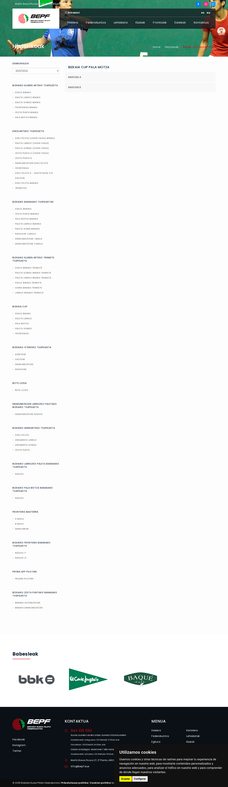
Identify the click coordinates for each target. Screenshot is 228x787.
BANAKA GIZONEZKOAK (27, 602)
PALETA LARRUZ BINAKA (27, 97)
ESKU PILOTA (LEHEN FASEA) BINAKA (35, 138)
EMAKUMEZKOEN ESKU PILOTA (31, 163)
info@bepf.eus (80, 766)
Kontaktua (201, 22)
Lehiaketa (121, 22)
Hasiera (72, 22)
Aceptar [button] (125, 778)
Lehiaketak (193, 736)
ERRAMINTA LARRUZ (26, 440)
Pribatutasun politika (74, 782)
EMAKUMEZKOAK (24, 364)
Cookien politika (100, 782)
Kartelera (192, 730)
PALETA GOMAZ (23, 328)
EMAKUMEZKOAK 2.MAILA (29, 243)
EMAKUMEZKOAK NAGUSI (29, 414)
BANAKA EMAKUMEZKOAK (29, 607)
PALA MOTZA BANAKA (26, 218)
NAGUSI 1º (20, 552)
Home (156, 47)
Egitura (155, 742)
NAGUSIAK (21, 369)
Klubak (140, 22)
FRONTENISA (22, 168)
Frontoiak (160, 22)
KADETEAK (20, 354)
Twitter (16, 751)
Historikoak (171, 47)
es (202, 12)
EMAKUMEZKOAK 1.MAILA (28, 238)
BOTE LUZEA (21, 390)
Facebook (18, 739)
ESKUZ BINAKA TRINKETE (28, 282)
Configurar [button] (140, 778)
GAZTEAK (20, 359)
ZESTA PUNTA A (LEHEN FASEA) (32, 153)
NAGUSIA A (74, 77)
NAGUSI (19, 474)
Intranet (72, 12)
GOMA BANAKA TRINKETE (28, 287)
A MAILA (19, 518)
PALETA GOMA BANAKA (27, 228)
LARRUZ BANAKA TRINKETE (29, 292)
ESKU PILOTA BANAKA (26, 183)
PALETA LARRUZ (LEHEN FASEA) (32, 143)
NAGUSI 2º (21, 557)
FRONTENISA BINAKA (26, 107)
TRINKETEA (21, 188)
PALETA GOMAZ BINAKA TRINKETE (33, 272)
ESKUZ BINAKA (23, 92)
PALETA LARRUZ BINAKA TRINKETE (33, 277)
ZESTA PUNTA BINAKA (26, 112)
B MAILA (19, 523)
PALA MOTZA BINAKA (26, 117)
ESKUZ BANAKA (23, 208)
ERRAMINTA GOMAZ (26, 445)
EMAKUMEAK (22, 528)
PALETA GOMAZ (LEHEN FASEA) (32, 148)
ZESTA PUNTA (22, 450)
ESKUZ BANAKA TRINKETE (28, 267)
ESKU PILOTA (22, 435)
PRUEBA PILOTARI (24, 578)
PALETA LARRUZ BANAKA (28, 223)
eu (208, 12)
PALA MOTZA (22, 323)
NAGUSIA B (74, 87)
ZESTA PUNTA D (23, 158)
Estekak (180, 22)
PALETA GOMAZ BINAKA (27, 102)
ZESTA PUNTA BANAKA (27, 213)
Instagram (19, 745)
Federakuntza (96, 22)
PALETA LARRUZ (23, 318)
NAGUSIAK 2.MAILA (25, 233)
